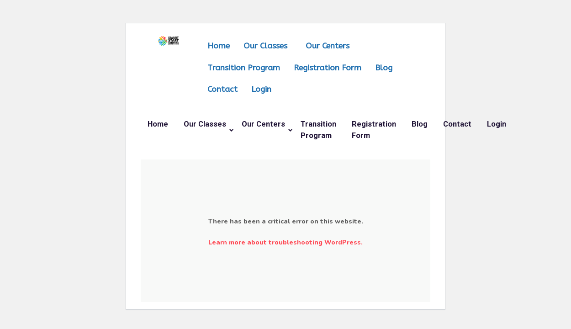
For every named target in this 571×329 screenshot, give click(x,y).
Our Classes (265, 46)
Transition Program (243, 68)
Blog (383, 68)
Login (261, 89)
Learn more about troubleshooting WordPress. (285, 242)
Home (218, 46)
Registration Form (327, 68)
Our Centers (327, 46)
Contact (222, 89)
